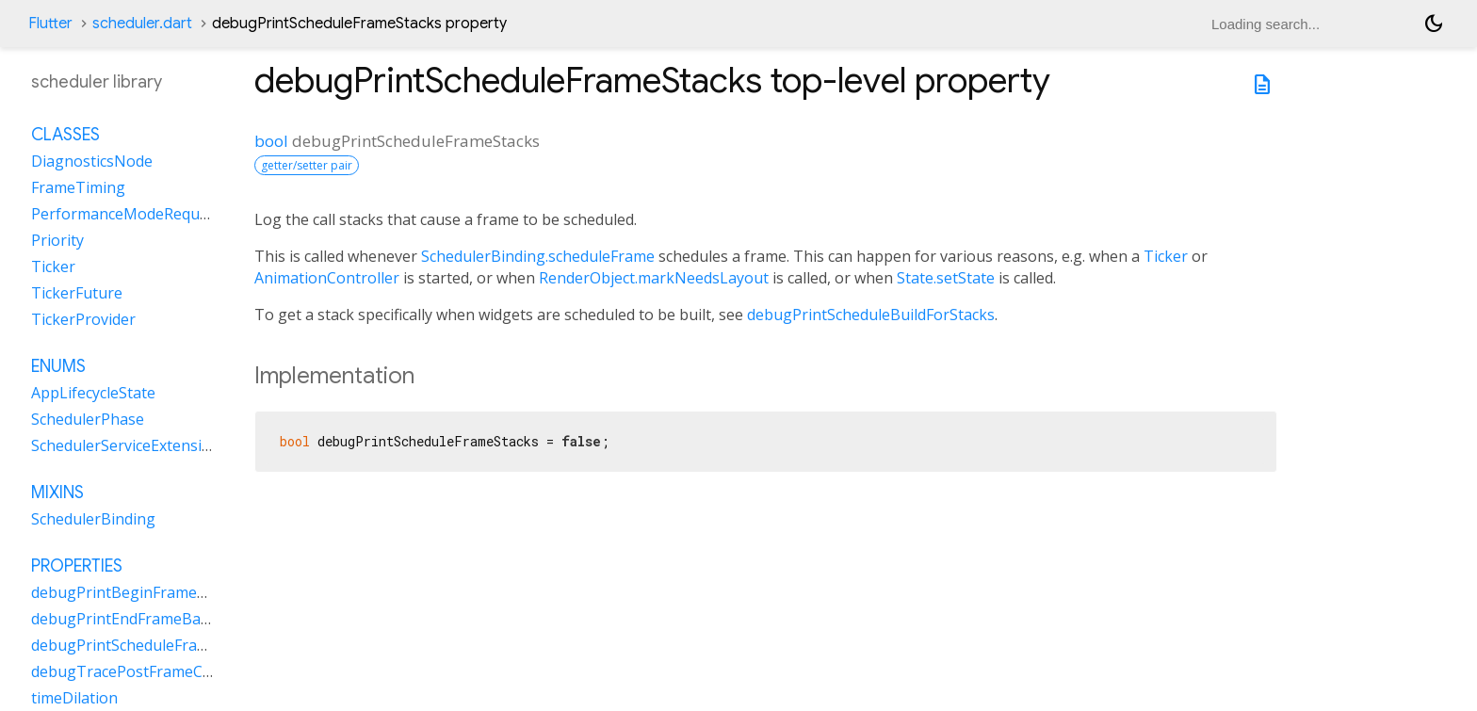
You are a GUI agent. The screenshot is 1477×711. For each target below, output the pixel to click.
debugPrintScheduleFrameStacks (147, 645)
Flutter (50, 23)
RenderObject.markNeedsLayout (654, 277)
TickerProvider (83, 319)
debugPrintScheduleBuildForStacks (871, 314)
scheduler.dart (142, 23)
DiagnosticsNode (92, 161)
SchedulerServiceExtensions (129, 445)
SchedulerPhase (87, 419)
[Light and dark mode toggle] (1434, 23)
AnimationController (326, 277)
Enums (58, 366)
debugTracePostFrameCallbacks (145, 671)
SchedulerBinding (93, 519)
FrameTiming (78, 187)
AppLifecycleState (93, 392)
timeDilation (74, 697)
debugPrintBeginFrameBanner (140, 592)
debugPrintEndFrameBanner (133, 618)
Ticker (1166, 256)
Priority (57, 240)
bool (271, 141)
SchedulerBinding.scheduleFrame (538, 256)
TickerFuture (76, 293)
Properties (76, 566)
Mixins (57, 492)
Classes (65, 134)
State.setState (946, 277)
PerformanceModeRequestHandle (151, 213)
